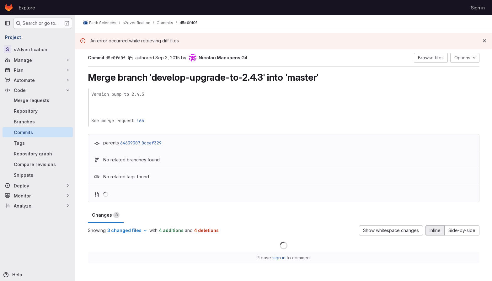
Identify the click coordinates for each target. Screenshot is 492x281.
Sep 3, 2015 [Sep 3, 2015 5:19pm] (167, 57)
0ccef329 (152, 143)
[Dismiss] (484, 41)
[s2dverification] (38, 49)
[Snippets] (38, 175)
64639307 (130, 143)
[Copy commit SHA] (130, 58)
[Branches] (38, 121)
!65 (140, 120)
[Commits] (38, 132)
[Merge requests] (38, 100)
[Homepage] (8, 8)
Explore (27, 7)
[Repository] (38, 111)
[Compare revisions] (38, 164)
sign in (279, 257)
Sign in (478, 7)
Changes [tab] (106, 215)
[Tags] (38, 143)
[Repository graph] (38, 154)
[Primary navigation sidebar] (8, 23)
